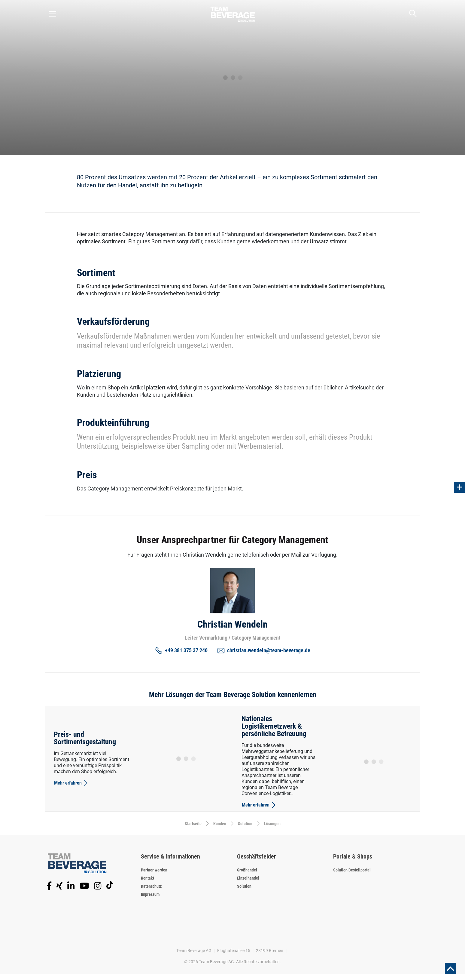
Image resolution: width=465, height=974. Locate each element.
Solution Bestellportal (352, 870)
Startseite (193, 823)
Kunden (219, 823)
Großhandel (247, 870)
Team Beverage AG (193, 950)
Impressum (150, 894)
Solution (245, 823)
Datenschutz (151, 886)
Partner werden (154, 870)
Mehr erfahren (71, 783)
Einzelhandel (248, 878)
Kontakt (147, 878)
